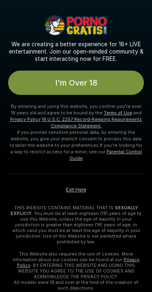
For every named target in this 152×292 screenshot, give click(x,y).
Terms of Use (118, 113)
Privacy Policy (25, 119)
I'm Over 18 (76, 83)
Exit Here (76, 190)
